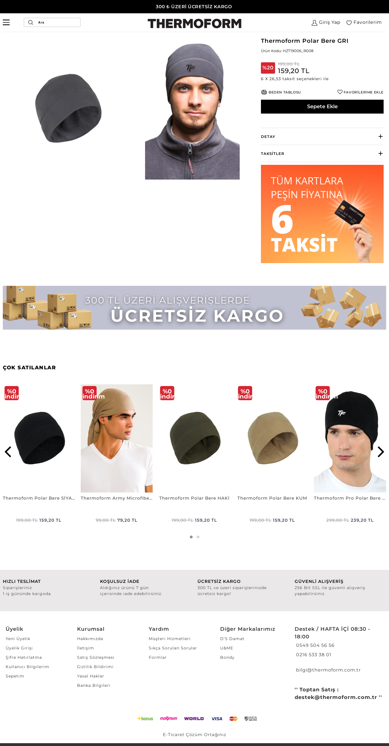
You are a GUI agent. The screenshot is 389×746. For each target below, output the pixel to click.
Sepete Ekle (322, 106)
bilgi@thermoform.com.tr (328, 670)
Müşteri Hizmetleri (170, 638)
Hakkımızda (90, 638)
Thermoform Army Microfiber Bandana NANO (117, 498)
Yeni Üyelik (18, 638)
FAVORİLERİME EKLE (364, 92)
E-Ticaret (173, 734)
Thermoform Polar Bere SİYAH (39, 498)
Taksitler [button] (272, 153)
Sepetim (15, 676)
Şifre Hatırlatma (24, 657)
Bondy (227, 657)
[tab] (322, 136)
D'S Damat (232, 638)
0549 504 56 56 (315, 645)
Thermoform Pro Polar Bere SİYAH (350, 498)
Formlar (158, 657)
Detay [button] (268, 136)
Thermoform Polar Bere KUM (272, 498)
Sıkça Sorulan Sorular (173, 648)
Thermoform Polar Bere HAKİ (194, 498)
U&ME (226, 648)
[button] (322, 79)
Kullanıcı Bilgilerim (27, 666)
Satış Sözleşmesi (95, 657)
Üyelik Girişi (19, 648)
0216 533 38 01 (313, 654)
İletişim (85, 648)
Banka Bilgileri (93, 685)
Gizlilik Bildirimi (95, 666)
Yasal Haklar (90, 676)
